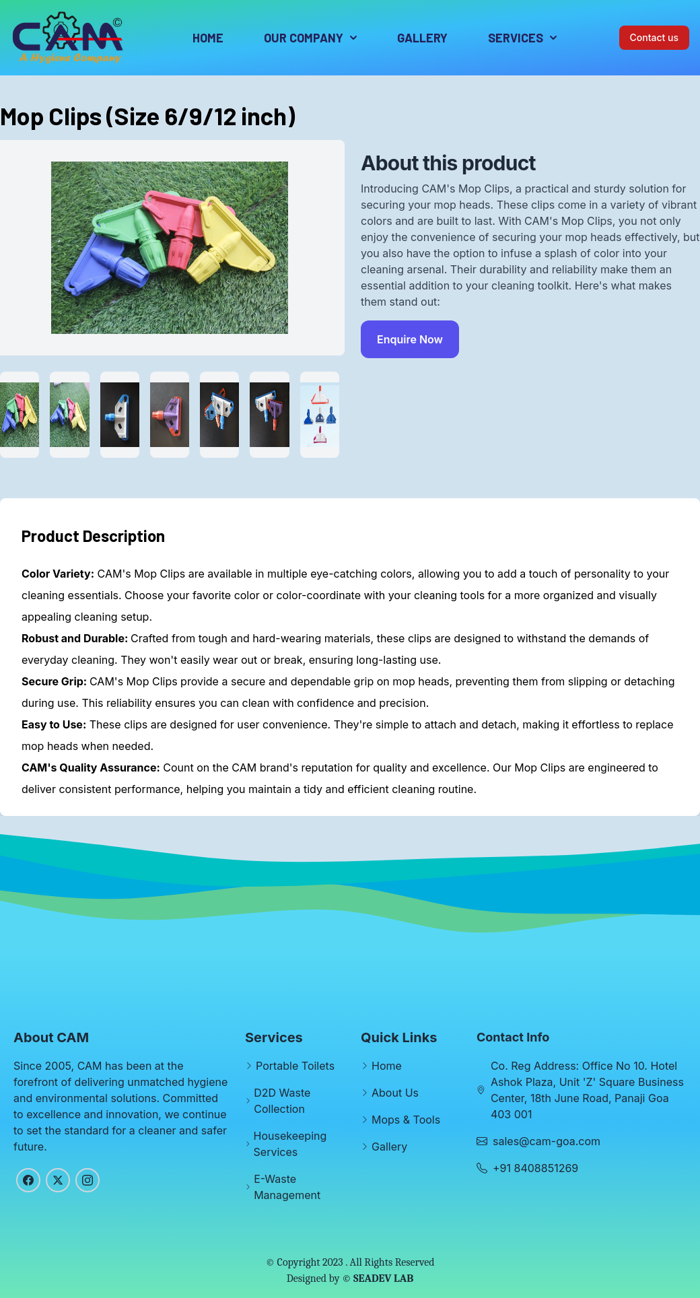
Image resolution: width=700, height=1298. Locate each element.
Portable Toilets (295, 1065)
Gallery (422, 37)
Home (208, 37)
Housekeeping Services (290, 1144)
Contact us (654, 37)
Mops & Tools (406, 1119)
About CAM (51, 1037)
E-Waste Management (287, 1187)
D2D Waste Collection (282, 1101)
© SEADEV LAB (377, 1278)
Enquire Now (410, 339)
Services (522, 37)
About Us (395, 1092)
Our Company (310, 37)
